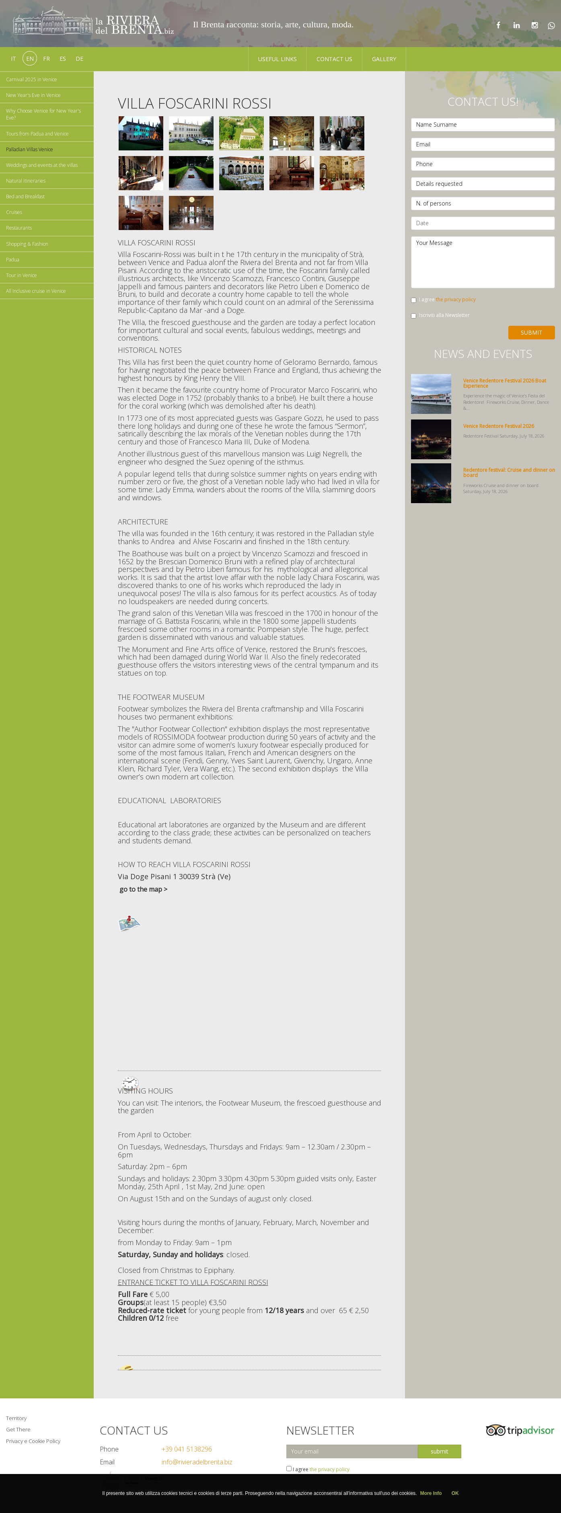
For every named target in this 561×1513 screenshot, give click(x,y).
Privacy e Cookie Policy (33, 1441)
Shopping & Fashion (27, 244)
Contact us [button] (334, 59)
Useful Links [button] (277, 59)
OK (455, 1493)
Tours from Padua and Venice (37, 133)
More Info (431, 1493)
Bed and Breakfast (25, 196)
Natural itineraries (25, 180)
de (79, 58)
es (63, 58)
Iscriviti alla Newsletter (440, 315)
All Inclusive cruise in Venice (36, 291)
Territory (16, 1418)
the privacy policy (456, 299)
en (30, 58)
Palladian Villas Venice (29, 149)
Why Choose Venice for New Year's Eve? (43, 114)
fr (46, 58)
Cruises (14, 212)
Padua (12, 259)
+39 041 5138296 (187, 1449)
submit (439, 1451)
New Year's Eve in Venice (33, 95)
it (13, 58)
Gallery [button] (384, 59)
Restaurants (19, 227)
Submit (532, 332)
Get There (18, 1429)
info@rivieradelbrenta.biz (197, 1461)
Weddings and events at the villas (42, 165)
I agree (443, 299)
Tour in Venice (21, 275)
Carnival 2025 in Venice (31, 79)
